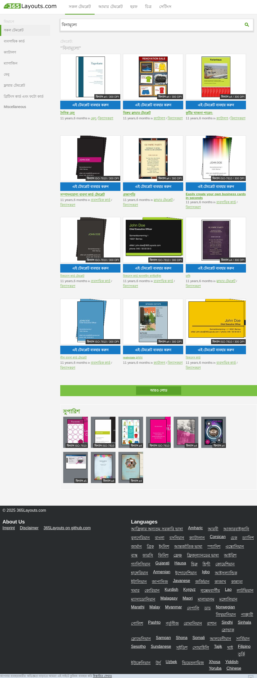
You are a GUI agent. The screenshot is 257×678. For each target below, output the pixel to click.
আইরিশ (230, 555)
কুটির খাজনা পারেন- (199, 113)
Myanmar (173, 607)
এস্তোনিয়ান (234, 546)
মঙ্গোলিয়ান (228, 599)
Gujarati (162, 563)
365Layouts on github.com (67, 528)
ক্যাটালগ (159, 118)
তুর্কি (241, 654)
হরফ (134, 7)
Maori (187, 598)
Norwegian (225, 607)
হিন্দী (206, 564)
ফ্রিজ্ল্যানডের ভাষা (203, 555)
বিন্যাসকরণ (105, 118)
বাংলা (159, 538)
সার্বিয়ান (243, 639)
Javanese (181, 581)
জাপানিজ (160, 582)
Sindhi (227, 622)
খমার (135, 590)
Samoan (163, 638)
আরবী (213, 529)
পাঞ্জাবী (247, 614)
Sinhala (244, 622)
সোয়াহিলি (200, 647)
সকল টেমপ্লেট (80, 7)
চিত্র (148, 7)
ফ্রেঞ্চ (177, 555)
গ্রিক (150, 546)
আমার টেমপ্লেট (110, 7)
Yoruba (215, 668)
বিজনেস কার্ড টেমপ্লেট (72, 275)
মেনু (94, 118)
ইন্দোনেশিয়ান (186, 573)
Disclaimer (29, 528)
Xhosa (214, 662)
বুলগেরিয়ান (140, 538)
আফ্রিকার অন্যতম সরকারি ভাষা (157, 529)
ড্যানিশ (248, 538)
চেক (234, 538)
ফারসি (148, 555)
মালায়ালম (206, 599)
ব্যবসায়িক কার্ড (101, 200)
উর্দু (158, 663)
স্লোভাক (228, 630)
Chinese (233, 668)
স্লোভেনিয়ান (141, 639)
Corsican (218, 537)
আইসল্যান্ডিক (226, 573)
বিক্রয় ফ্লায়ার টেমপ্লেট (137, 113)
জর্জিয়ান (202, 582)
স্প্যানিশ (213, 546)
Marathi (137, 607)
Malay (154, 607)
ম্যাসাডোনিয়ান (143, 599)
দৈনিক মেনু (67, 113)
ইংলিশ (164, 546)
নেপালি (193, 608)
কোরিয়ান (152, 590)
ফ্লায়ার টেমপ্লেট (163, 200)
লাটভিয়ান (245, 590)
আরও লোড (158, 390)
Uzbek (171, 662)
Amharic (195, 528)
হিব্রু (194, 564)
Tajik (218, 646)
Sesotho (138, 646)
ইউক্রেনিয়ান (141, 663)
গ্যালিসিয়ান (140, 564)
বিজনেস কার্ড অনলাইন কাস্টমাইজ (142, 275)
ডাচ (207, 608)
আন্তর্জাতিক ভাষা (188, 546)
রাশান (212, 623)
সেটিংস (165, 7)
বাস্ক (134, 555)
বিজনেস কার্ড (193, 357)
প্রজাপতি (129, 194)
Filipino (244, 646)
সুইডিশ (181, 647)
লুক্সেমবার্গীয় (210, 590)
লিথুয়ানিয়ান (226, 614)
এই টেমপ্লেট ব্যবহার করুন (90, 105)
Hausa (180, 563)
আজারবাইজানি (236, 529)
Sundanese (161, 646)
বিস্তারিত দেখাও (102, 676)
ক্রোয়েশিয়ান (225, 564)
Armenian (161, 572)
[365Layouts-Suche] (247, 25)
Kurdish (171, 589)
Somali (198, 638)
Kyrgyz (189, 589)
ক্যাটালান (197, 538)
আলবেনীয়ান (220, 639)
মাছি (188, 275)
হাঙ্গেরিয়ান (139, 573)
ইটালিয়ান (139, 582)
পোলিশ (137, 623)
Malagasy (168, 598)
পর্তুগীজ (172, 623)
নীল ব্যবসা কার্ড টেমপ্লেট (73, 357)
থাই (230, 647)
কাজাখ (220, 582)
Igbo (206, 572)
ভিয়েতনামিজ (193, 663)
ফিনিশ (163, 555)
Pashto (154, 622)
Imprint (9, 528)
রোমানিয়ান (193, 623)
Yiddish (231, 662)
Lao (228, 589)
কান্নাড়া (237, 582)
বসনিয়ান (176, 538)
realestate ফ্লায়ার (133, 357)
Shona (181, 638)
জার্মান (136, 546)
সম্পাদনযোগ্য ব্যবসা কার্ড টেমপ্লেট (82, 194)
